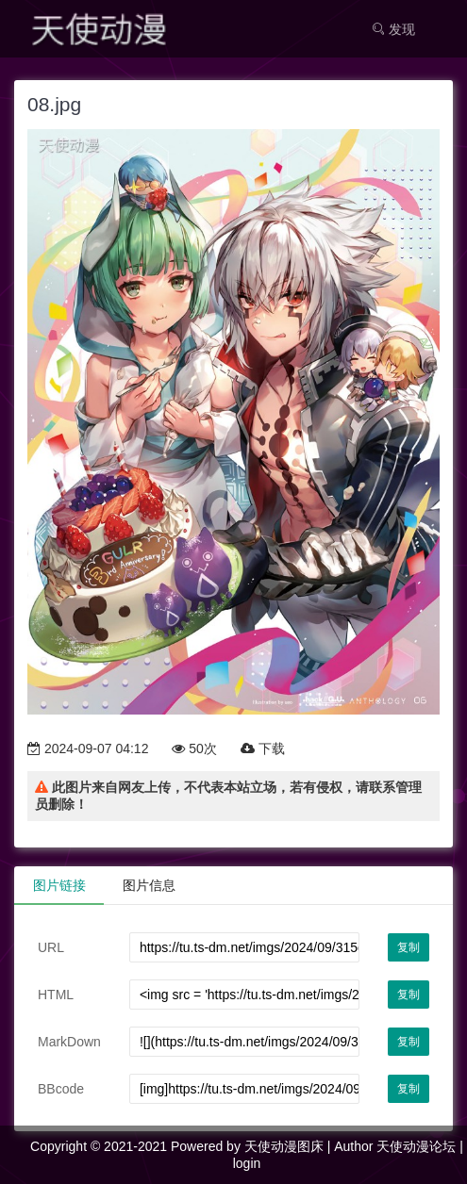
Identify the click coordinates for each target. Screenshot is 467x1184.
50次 (194, 748)
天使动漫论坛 (416, 1146)
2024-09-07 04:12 (87, 748)
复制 (408, 947)
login (247, 1163)
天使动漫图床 (284, 1146)
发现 (393, 29)
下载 (263, 748)
